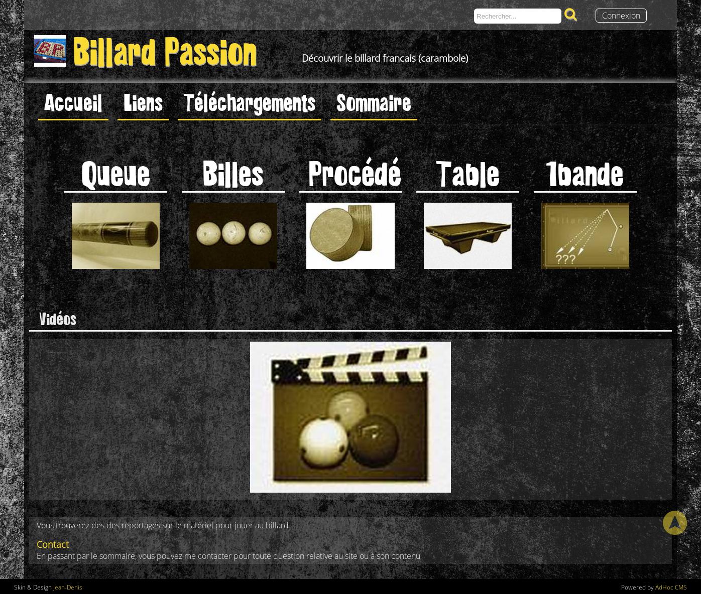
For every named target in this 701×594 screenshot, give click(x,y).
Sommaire (373, 101)
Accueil (73, 101)
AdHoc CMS (671, 587)
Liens (143, 101)
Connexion (621, 15)
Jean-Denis (67, 587)
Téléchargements (249, 101)
